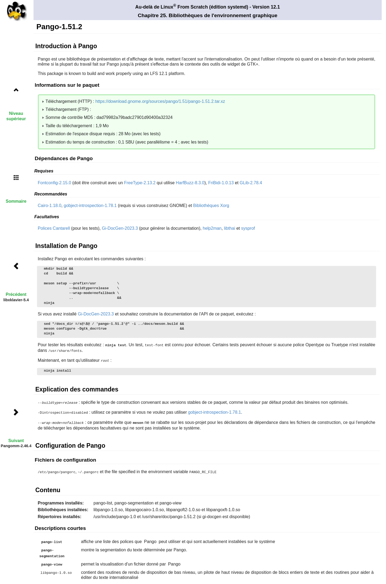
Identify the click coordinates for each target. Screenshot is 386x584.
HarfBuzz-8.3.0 (190, 182)
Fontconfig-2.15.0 (54, 182)
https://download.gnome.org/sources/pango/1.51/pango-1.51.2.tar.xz (160, 101)
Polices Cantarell (54, 228)
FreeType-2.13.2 (139, 182)
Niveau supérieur (16, 116)
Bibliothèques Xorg (211, 205)
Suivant (16, 440)
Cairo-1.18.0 (49, 205)
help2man (212, 228)
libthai (229, 228)
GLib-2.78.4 (251, 182)
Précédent (16, 294)
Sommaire (16, 201)
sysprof (248, 228)
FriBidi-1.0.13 (221, 182)
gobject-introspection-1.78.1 (90, 205)
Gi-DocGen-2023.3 (120, 228)
